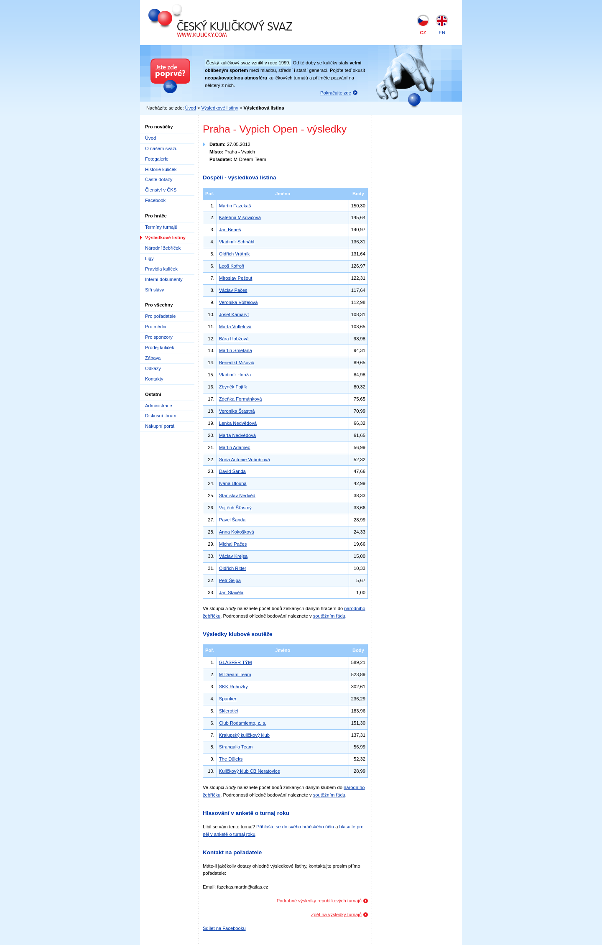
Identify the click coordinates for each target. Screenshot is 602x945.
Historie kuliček (160, 169)
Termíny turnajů (161, 227)
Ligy (149, 258)
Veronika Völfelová (238, 302)
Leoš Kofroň (231, 265)
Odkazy (153, 368)
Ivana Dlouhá (233, 483)
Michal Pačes (233, 544)
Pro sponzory (159, 337)
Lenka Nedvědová (238, 423)
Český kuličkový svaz (186, 7)
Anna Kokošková (236, 531)
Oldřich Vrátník (234, 253)
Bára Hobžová (234, 338)
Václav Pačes (233, 290)
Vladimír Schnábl (237, 241)
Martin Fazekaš (235, 205)
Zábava (153, 357)
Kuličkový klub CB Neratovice (249, 771)
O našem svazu (161, 148)
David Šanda (232, 471)
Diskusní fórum (160, 415)
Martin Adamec (234, 447)
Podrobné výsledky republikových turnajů (319, 900)
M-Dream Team (235, 674)
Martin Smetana (235, 350)
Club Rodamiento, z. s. (242, 722)
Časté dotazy (158, 179)
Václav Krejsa (233, 556)
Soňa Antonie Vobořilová (244, 459)
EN (442, 32)
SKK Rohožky (233, 686)
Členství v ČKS (160, 189)
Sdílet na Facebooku (224, 928)
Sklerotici (228, 710)
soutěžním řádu (329, 615)
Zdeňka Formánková (240, 398)
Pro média (155, 326)
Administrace (158, 405)
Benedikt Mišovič (236, 362)
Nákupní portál (160, 426)
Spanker (228, 698)
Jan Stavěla (231, 592)
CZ (423, 32)
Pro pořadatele (160, 316)
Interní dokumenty (164, 279)
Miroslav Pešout (236, 278)
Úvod (190, 107)
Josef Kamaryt (234, 314)
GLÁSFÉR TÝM (235, 662)
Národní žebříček (163, 247)
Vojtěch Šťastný (235, 507)
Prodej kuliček (159, 347)
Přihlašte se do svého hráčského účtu (295, 826)
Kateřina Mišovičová (240, 217)
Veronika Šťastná (237, 411)
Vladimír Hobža (235, 374)
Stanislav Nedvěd (237, 495)
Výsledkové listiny (220, 107)
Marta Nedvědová (237, 435)
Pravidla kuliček (161, 268)
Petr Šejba (230, 580)
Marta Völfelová (235, 326)
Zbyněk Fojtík (233, 386)
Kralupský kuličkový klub (244, 735)
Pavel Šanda (232, 519)
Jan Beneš (230, 229)
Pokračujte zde (335, 92)
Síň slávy (154, 289)
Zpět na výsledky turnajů (336, 914)
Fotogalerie (156, 158)
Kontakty (154, 378)
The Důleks (231, 758)
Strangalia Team (236, 746)
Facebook (155, 200)
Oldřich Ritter (232, 568)
